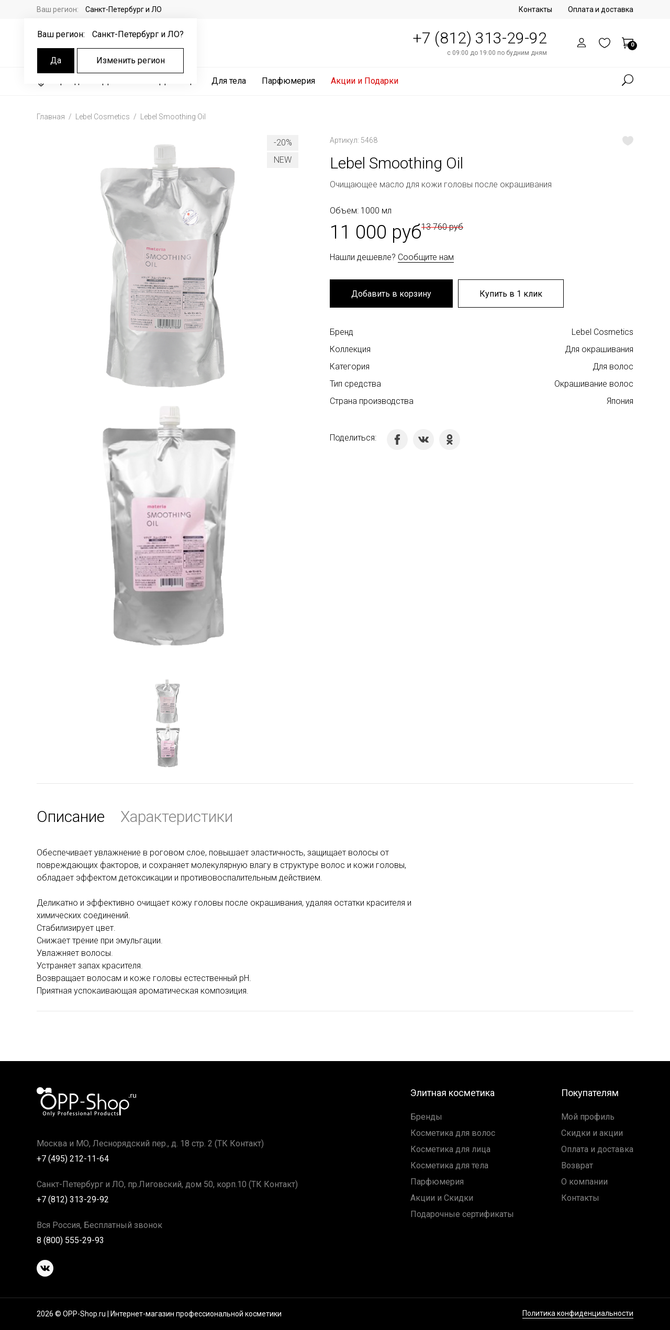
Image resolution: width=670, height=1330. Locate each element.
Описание (71, 816)
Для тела (228, 81)
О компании (584, 1182)
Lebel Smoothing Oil (173, 116)
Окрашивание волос (593, 384)
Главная (51, 116)
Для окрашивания (599, 349)
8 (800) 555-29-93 (70, 1240)
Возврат (577, 1165)
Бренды (426, 1117)
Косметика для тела (449, 1165)
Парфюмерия (288, 81)
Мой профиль (588, 1117)
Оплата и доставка (600, 9)
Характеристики (176, 816)
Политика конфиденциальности (577, 1313)
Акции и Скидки (441, 1198)
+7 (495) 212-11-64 (73, 1159)
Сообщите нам (426, 257)
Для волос (613, 366)
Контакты (535, 9)
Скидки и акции (592, 1133)
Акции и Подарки (364, 81)
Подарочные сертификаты (462, 1214)
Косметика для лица (450, 1149)
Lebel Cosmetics (103, 116)
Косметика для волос (452, 1133)
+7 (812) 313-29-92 (479, 38)
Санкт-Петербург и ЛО (123, 9)
